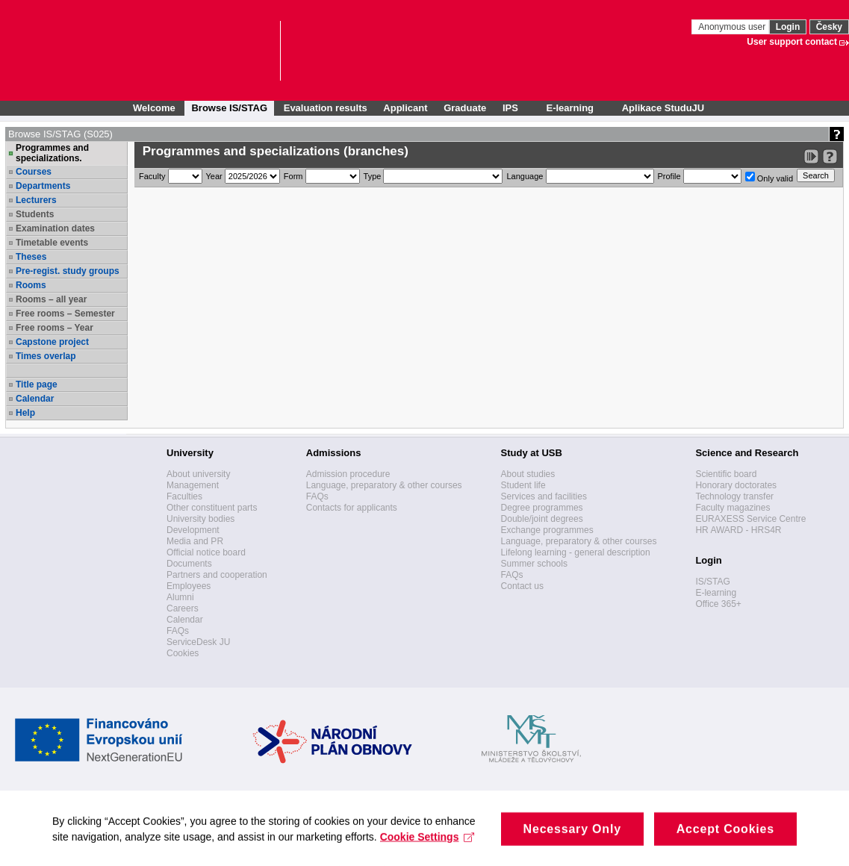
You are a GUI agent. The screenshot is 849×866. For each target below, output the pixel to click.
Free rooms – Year (54, 328)
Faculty (152, 176)
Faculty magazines (732, 507)
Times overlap (45, 356)
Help (25, 413)
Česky (829, 27)
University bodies (200, 519)
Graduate (465, 107)
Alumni (180, 597)
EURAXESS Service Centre (750, 519)
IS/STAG (712, 581)
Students (35, 214)
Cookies (183, 653)
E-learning (715, 593)
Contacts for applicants (351, 507)
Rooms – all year (51, 299)
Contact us (522, 586)
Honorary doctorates (736, 485)
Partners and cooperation (217, 575)
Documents (189, 563)
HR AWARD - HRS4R (738, 530)
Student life (523, 485)
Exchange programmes (547, 530)
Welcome (154, 107)
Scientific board (725, 474)
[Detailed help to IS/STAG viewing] (830, 156)
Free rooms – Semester (65, 313)
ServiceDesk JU (198, 642)
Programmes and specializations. (52, 153)
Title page (36, 384)
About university (198, 474)
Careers (183, 608)
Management (193, 485)
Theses (31, 257)
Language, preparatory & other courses (384, 485)
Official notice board (206, 552)
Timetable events (52, 242)
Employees (189, 586)
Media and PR (195, 541)
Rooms (31, 285)
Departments (43, 186)
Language (524, 176)
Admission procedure (348, 474)
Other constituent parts (212, 507)
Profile (669, 176)
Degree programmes (542, 507)
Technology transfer (734, 496)
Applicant (405, 107)
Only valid (769, 177)
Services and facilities (544, 496)
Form (293, 176)
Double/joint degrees (542, 519)
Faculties (184, 496)
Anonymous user (733, 27)
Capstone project (52, 342)
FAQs (178, 631)
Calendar (35, 398)
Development (193, 530)
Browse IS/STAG (229, 107)
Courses (34, 171)
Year (214, 176)
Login (788, 27)
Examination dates (55, 228)
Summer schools (534, 563)
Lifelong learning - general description (575, 552)
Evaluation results (325, 107)
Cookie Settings (427, 856)
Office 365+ (718, 604)
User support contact (792, 42)
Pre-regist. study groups (67, 271)
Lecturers (36, 200)
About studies (528, 474)
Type (373, 176)
